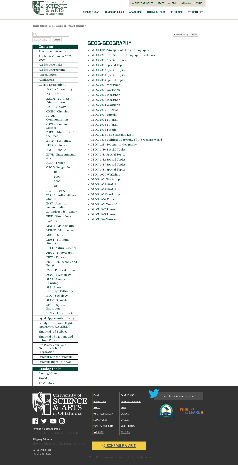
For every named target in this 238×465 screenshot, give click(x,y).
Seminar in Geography (114, 144)
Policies (125, 432)
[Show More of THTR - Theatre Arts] (43, 313)
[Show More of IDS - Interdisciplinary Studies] (43, 195)
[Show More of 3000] (51, 181)
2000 (57, 176)
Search (57, 40)
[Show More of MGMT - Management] (43, 230)
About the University (52, 51)
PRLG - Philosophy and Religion (61, 263)
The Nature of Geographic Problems (123, 55)
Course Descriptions (58, 26)
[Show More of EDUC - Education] (43, 145)
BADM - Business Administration (57, 100)
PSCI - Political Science (61, 270)
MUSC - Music (55, 235)
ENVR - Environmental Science (61, 156)
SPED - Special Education (56, 307)
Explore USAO (91, 12)
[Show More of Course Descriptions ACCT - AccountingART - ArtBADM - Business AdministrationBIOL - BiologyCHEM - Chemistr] (36, 84)
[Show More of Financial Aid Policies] (36, 331)
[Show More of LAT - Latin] (43, 221)
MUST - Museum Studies (57, 241)
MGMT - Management (61, 230)
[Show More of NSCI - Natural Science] (43, 248)
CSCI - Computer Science (57, 126)
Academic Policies (51, 64)
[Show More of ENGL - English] (43, 150)
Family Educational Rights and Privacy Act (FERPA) (56, 325)
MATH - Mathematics (60, 225)
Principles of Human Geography (120, 50)
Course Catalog (39, 26)
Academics (135, 12)
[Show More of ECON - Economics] (43, 140)
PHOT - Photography (60, 252)
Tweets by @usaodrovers (178, 396)
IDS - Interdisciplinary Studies (61, 197)
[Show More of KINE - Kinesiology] (43, 216)
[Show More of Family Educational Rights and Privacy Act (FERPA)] (36, 323)
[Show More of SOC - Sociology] (43, 295)
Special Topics (108, 60)
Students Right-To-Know (55, 361)
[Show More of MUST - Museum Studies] (43, 240)
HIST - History (55, 190)
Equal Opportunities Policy (56, 318)
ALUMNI (172, 3)
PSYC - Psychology (58, 274)
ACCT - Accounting (59, 89)
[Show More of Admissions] (36, 79)
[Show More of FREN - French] (43, 163)
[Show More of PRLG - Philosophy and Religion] (43, 262)
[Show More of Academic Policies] (36, 64)
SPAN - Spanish (56, 300)
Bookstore (99, 401)
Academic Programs (52, 69)
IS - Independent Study (61, 211)
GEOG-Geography (58, 167)
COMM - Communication (57, 118)
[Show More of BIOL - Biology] (43, 107)
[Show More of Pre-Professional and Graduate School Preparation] (36, 345)
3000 (57, 181)
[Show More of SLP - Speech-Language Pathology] (43, 287)
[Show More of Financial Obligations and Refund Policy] (36, 336)
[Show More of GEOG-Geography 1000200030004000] (43, 167)
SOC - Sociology (57, 295)
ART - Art (52, 93)
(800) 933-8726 (41, 453)
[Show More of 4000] (51, 186)
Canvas (125, 413)
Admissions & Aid (114, 12)
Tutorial (104, 109)
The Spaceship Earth (112, 134)
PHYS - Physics (56, 257)
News (123, 407)
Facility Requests (103, 426)
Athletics (177, 12)
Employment (100, 420)
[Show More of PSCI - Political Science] (43, 270)
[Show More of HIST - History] (43, 191)
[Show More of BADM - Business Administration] (43, 98)
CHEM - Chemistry (58, 111)
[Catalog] (182, 35)
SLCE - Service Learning (56, 281)
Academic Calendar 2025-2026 (55, 58)
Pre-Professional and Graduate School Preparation (52, 348)
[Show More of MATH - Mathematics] (43, 226)
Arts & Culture (156, 12)
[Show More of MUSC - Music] (43, 235)
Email (96, 395)
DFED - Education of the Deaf (60, 134)
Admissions (46, 79)
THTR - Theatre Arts (59, 313)
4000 (57, 186)
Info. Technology (103, 413)
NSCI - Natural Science (61, 247)
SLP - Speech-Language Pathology (59, 289)
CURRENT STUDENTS (142, 3)
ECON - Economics (58, 140)
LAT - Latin (53, 221)
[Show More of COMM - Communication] (43, 116)
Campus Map (127, 395)
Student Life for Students (55, 356)
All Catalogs (46, 383)
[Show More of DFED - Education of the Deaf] (43, 132)
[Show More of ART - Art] (43, 94)
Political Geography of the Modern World (126, 139)
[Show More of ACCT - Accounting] (43, 89)
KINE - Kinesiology (58, 216)
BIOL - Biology (56, 106)
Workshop (105, 84)
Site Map (44, 378)
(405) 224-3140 (41, 450)
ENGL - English (56, 149)
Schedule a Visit (119, 445)
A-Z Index (98, 432)
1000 (57, 172)
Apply (96, 407)
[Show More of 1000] (51, 172)
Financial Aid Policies (53, 331)
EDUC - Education (58, 145)
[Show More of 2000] (51, 176)
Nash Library (128, 426)
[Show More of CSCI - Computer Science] (43, 124)
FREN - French (55, 162)
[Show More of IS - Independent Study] (43, 211)
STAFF (161, 3)
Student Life (195, 12)
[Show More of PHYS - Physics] (43, 257)
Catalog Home (48, 373)
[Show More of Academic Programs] (36, 69)
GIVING (198, 3)
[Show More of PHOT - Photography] (43, 252)
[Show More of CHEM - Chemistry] (43, 111)
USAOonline (185, 3)
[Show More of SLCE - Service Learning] (43, 279)
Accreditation (48, 74)
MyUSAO (125, 420)
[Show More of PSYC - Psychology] (43, 275)
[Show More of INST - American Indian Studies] (43, 203)
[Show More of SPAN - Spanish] (43, 300)
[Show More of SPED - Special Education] (43, 305)
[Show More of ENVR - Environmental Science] (43, 154)
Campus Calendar (131, 401)
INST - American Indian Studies (57, 205)
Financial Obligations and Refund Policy (56, 338)
